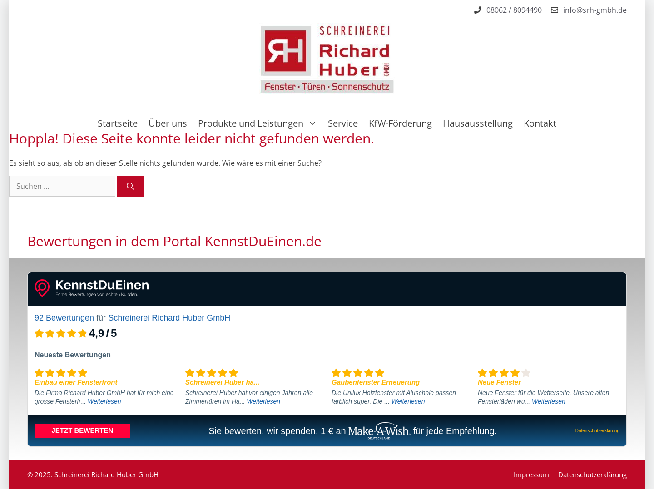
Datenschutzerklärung (592, 474)
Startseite (118, 123)
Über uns (168, 123)
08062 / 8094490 (514, 10)
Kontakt (540, 123)
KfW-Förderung (400, 123)
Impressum (531, 474)
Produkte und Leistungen (260, 123)
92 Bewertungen (64, 317)
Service (343, 123)
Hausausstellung (478, 123)
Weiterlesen (104, 401)
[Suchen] (130, 186)
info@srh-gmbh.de (595, 10)
